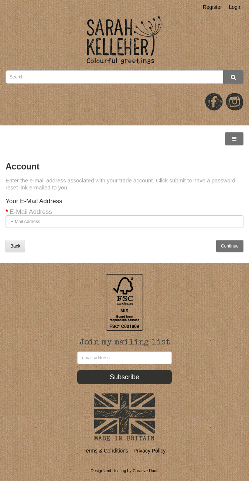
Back (15, 246)
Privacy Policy (149, 451)
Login (235, 7)
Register (212, 7)
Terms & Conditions (105, 451)
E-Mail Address (31, 211)
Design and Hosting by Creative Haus (124, 470)
